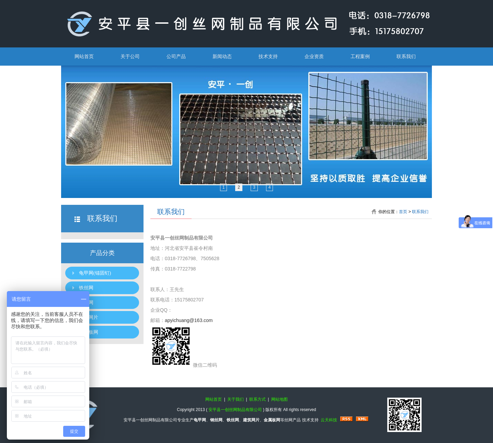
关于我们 (235, 399)
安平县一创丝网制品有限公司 (235, 409)
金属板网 (88, 332)
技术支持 (268, 56)
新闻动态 (222, 56)
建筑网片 (88, 317)
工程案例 (360, 56)
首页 (403, 211)
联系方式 (257, 399)
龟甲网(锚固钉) (95, 273)
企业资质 (314, 56)
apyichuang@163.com (189, 320)
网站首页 (84, 56)
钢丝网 (86, 302)
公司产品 (176, 56)
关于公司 (130, 56)
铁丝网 (86, 287)
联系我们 (406, 56)
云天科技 (329, 420)
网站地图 (279, 399)
